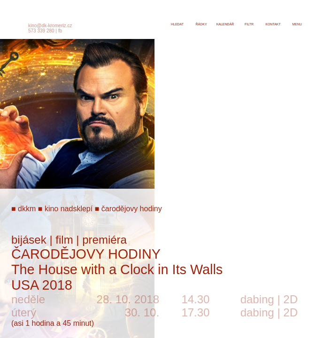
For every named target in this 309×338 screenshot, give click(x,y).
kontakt (273, 24)
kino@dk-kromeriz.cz (50, 25)
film (64, 239)
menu (297, 24)
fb (60, 30)
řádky (201, 24)
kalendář (225, 24)
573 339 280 (41, 30)
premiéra (104, 239)
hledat (177, 24)
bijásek (28, 239)
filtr (249, 24)
